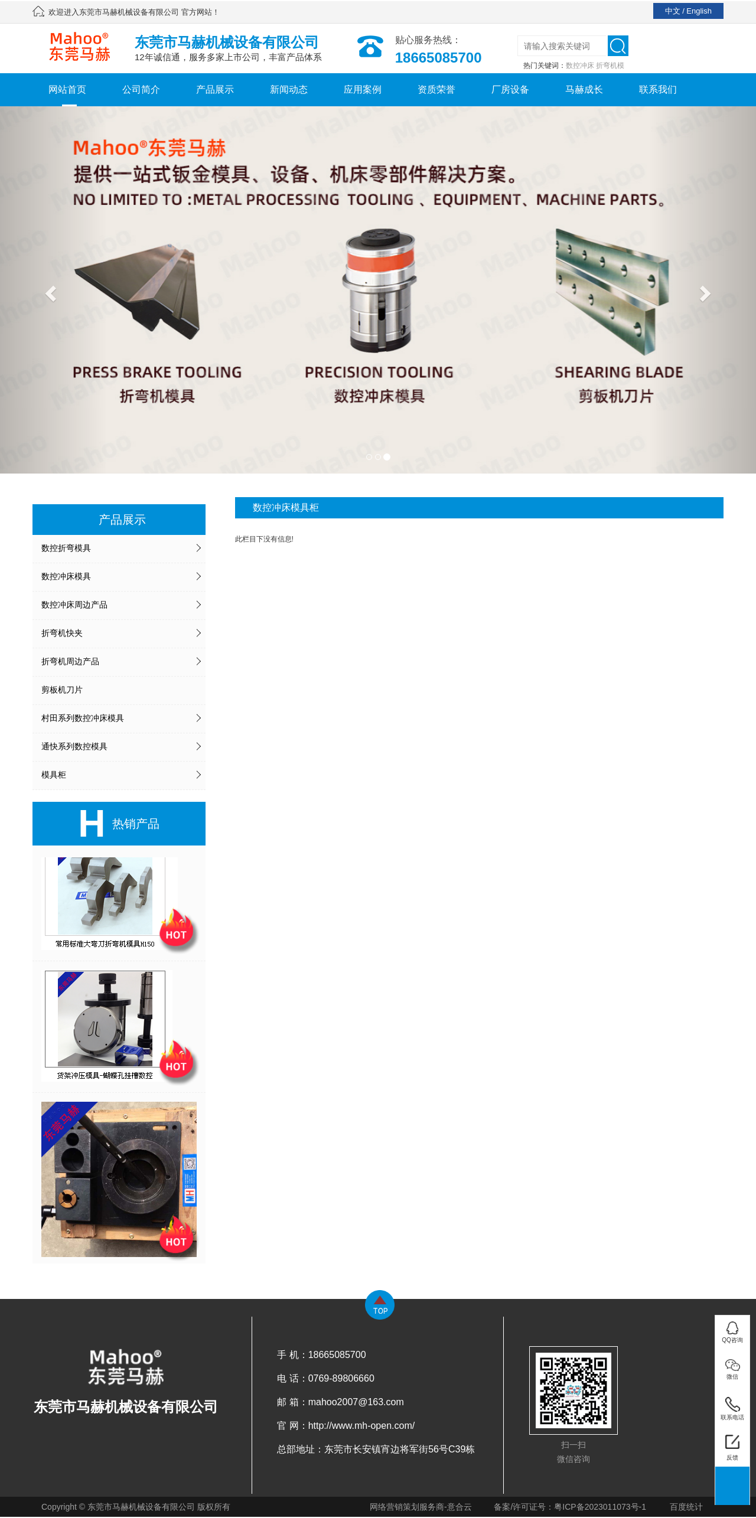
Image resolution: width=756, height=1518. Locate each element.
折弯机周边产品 (70, 661)
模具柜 (53, 775)
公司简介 (141, 89)
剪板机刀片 (62, 689)
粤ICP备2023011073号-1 (600, 1507)
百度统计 (686, 1507)
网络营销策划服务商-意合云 (421, 1507)
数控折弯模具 (66, 548)
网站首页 (67, 89)
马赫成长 (584, 89)
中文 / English (688, 10)
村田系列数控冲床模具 (82, 718)
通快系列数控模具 (74, 746)
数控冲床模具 (66, 576)
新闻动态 (289, 89)
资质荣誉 (436, 89)
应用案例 (363, 89)
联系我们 (658, 89)
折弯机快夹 (62, 633)
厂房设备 (510, 89)
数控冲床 (580, 65)
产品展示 (215, 89)
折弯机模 (610, 65)
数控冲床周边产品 (74, 604)
